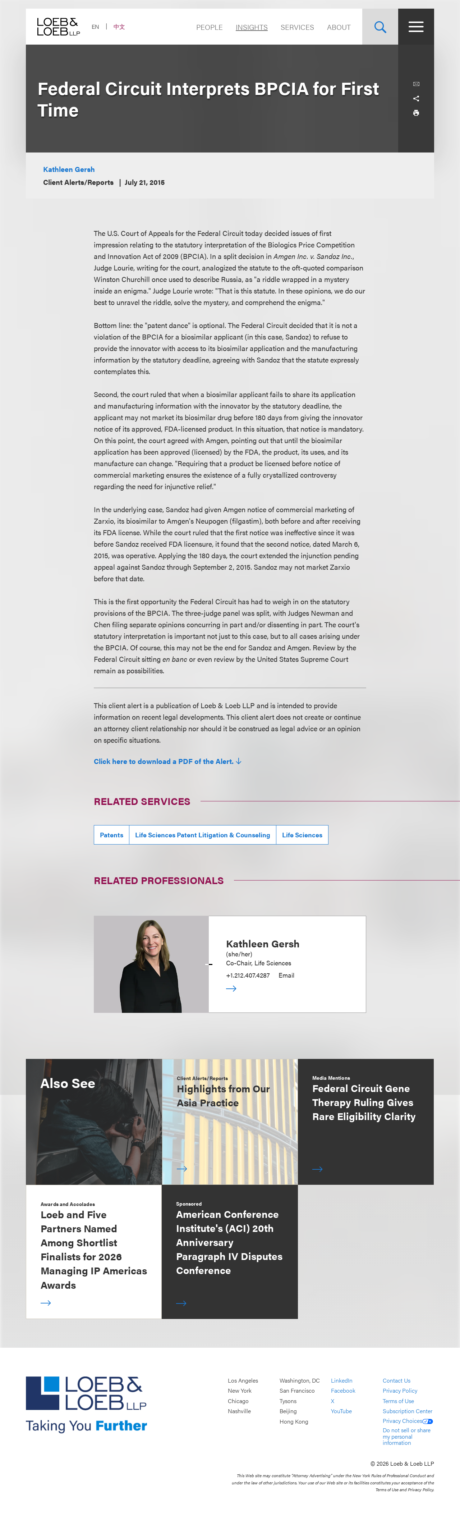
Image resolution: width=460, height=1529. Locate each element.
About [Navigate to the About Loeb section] (339, 27)
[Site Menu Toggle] (416, 27)
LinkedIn (342, 1380)
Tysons (288, 1401)
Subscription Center (407, 1411)
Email (286, 974)
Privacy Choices (408, 1420)
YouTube (341, 1411)
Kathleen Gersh (69, 169)
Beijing (288, 1411)
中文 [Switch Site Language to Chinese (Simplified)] (119, 26)
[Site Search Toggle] (380, 27)
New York (240, 1391)
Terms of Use (398, 1401)
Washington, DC (300, 1380)
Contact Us (396, 1380)
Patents (111, 834)
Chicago (238, 1401)
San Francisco (297, 1391)
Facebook (343, 1391)
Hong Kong (294, 1421)
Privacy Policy (400, 1391)
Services (297, 27)
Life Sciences (302, 834)
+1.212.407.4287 (248, 974)
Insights (252, 27)
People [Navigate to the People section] (209, 27)
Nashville (239, 1411)
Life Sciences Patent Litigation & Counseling (202, 834)
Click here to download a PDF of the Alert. (164, 761)
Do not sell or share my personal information (407, 1436)
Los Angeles (243, 1380)
